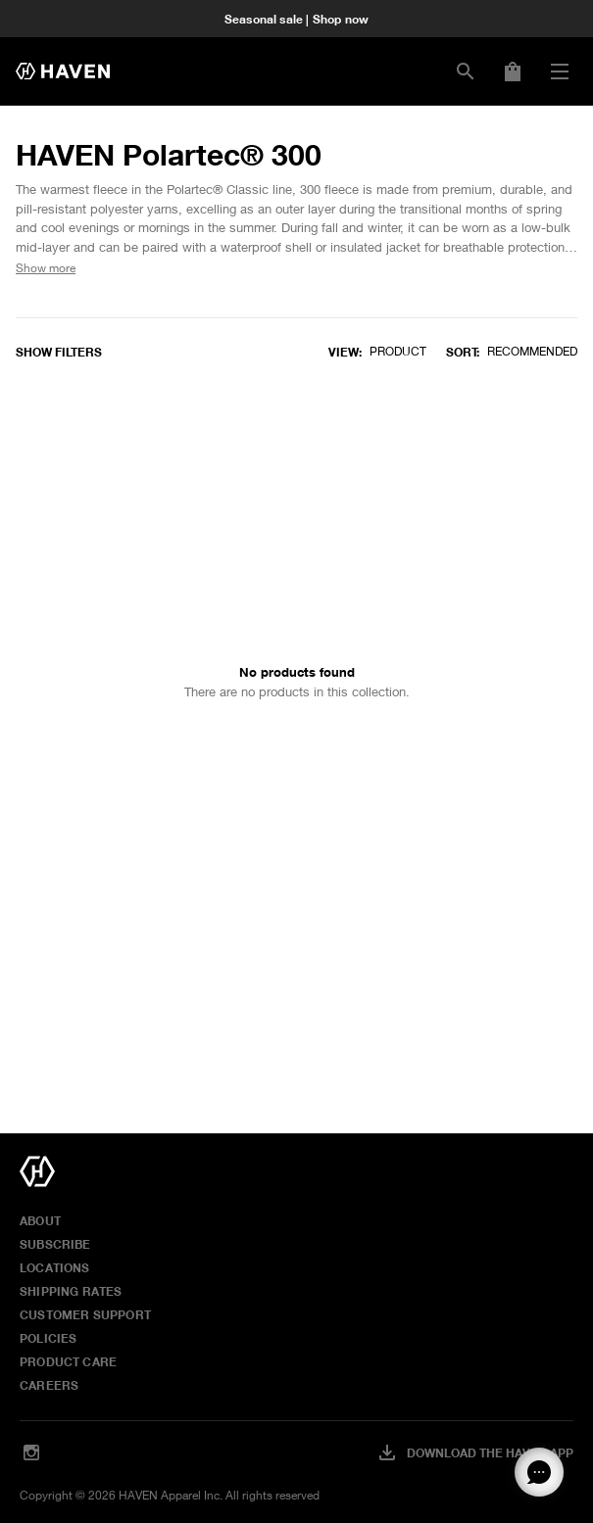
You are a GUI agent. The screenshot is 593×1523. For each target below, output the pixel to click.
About (40, 1220)
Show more (45, 268)
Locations (55, 1267)
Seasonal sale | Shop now (296, 18)
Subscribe (55, 1244)
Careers (49, 1385)
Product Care (68, 1361)
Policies (48, 1338)
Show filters (59, 351)
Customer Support (85, 1314)
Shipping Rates (71, 1291)
